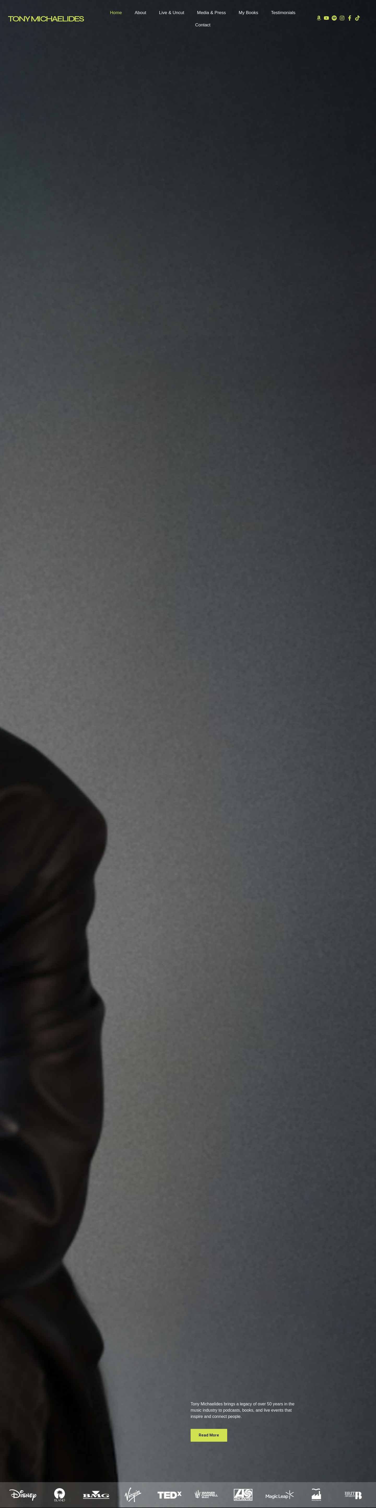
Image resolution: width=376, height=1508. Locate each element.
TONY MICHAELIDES (46, 19)
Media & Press (211, 12)
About (140, 12)
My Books (248, 12)
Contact (202, 24)
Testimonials (283, 12)
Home (116, 12)
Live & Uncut (171, 12)
